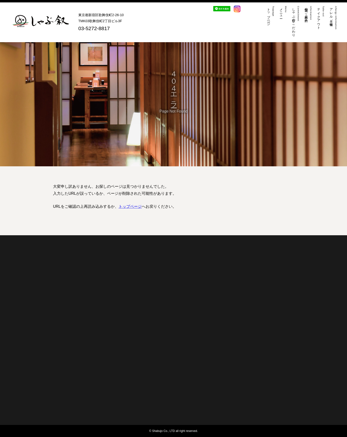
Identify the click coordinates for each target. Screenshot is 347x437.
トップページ (130, 206)
